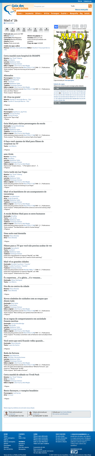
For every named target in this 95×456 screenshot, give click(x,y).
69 (72, 97)
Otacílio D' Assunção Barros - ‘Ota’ (20, 99)
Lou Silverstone (14, 196)
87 (72, 99)
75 (82, 97)
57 (82, 95)
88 (74, 99)
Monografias (74, 13)
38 (81, 93)
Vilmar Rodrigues (16, 280)
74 (81, 97)
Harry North (15, 248)
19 (79, 91)
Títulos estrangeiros (9, 438)
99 (61, 100)
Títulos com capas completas (41, 443)
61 (58, 97)
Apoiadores (22, 443)
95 (54, 100)
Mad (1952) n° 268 (29, 89)
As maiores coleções (61, 441)
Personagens (55, 13)
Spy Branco (16, 112)
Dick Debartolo (14, 80)
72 (77, 97)
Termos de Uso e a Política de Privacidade (15, 455)
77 (54, 99)
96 (56, 100)
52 (74, 95)
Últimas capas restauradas (40, 438)
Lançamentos (29, 13)
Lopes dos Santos (13, 345)
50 (70, 95)
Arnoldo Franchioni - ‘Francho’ (20, 264)
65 (65, 97)
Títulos (20, 13)
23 (54, 93)
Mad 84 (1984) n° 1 (29, 270)
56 (81, 95)
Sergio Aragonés (13, 198)
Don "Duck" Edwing (16, 58)
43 (58, 95)
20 (81, 91)
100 (64, 100)
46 (63, 95)
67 (68, 97)
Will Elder (12, 48)
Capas (35, 434)
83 (65, 99)
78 (56, 99)
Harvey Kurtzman (21, 48)
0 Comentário (10, 23)
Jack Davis (11, 82)
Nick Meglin (26, 66)
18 (77, 91)
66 (67, 97)
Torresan (10, 395)
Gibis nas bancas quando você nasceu (43, 451)
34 (74, 93)
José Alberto (12, 146)
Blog (81, 13)
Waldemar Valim (15, 62)
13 (69, 91)
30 (67, 93)
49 (68, 95)
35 (76, 93)
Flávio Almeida (14, 236)
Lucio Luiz (12, 414)
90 (77, 99)
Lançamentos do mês (39, 447)
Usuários (64, 13)
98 (59, 100)
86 (70, 99)
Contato (86, 13)
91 (79, 99)
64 (63, 97)
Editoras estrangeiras (9, 441)
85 (68, 99)
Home (6, 434)
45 (61, 95)
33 (72, 93)
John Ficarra (18, 66)
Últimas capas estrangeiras (40, 440)
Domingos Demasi (16, 64)
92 (81, 99)
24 (56, 93)
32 (70, 93)
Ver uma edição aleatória (40, 453)
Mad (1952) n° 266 (29, 365)
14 (70, 91)
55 (79, 95)
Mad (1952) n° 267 (29, 67)
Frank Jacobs (12, 218)
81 (61, 99)
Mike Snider (12, 128)
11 (65, 91)
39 (83, 93)
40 (84, 93)
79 (58, 99)
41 (54, 95)
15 (72, 91)
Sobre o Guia (22, 438)
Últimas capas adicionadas (40, 436)
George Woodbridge (17, 126)
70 (74, 97)
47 (65, 95)
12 (67, 91)
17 (76, 91)
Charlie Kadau (12, 305)
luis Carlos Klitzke (65, 412)
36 (77, 93)
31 (68, 93)
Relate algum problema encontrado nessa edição (19, 408)
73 (79, 97)
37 (79, 93)
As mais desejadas (60, 440)
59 (54, 97)
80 (59, 99)
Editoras (38, 13)
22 (85, 91)
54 (77, 95)
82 (63, 99)
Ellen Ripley (16, 78)
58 (84, 95)
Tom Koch (11, 250)
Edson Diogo (87, 455)
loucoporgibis (69, 80)
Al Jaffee (14, 216)
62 (59, 97)
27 (61, 93)
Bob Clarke (14, 303)
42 (56, 95)
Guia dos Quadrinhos (79, 434)
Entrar (80, 1)
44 (59, 95)
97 (58, 100)
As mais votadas (60, 436)
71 (75, 97)
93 (82, 99)
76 (84, 97)
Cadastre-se (87, 1)
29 (65, 93)
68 (70, 97)
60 (56, 97)
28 (63, 93)
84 (67, 99)
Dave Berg (13, 157)
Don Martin (11, 60)
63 (61, 97)
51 (72, 95)
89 (75, 99)
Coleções (21, 445)
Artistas (46, 13)
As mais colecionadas (61, 438)
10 (63, 91)
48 (67, 95)
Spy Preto (24, 112)
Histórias (6, 447)
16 (74, 91)
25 (58, 93)
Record (11, 36)
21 (83, 91)
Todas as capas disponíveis (40, 441)
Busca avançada (37, 449)
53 (75, 95)
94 (84, 99)
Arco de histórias (8, 449)
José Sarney (17, 393)
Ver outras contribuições (60, 414)
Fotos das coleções (24, 447)
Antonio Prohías (15, 114)
